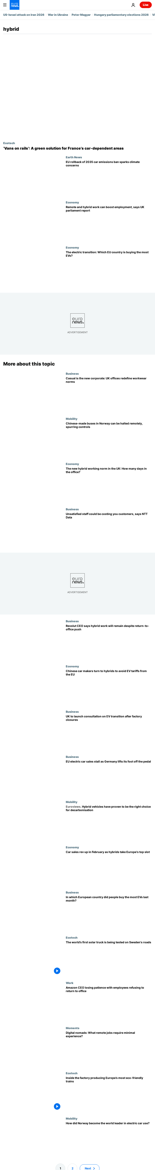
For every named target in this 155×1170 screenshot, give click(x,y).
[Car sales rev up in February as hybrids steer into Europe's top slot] (109, 868)
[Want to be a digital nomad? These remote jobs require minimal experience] (109, 1049)
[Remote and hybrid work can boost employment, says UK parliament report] (109, 223)
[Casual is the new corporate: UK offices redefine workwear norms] (109, 394)
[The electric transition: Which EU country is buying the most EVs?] (109, 268)
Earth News (74, 157)
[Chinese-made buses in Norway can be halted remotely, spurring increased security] (109, 439)
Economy (72, 202)
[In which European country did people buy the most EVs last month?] (109, 913)
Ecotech (9, 143)
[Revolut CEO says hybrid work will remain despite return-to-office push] (109, 642)
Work (69, 982)
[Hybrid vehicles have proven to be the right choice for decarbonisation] (109, 822)
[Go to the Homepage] (14, 5)
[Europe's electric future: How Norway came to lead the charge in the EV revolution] (109, 1139)
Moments (72, 1028)
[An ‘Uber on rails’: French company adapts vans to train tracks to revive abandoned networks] (77, 148)
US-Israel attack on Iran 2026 (23, 14)
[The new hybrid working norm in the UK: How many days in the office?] (109, 484)
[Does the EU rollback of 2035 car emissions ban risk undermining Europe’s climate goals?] (109, 178)
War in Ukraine (58, 14)
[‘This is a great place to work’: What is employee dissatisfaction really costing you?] (109, 530)
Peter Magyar (81, 14)
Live (146, 4)
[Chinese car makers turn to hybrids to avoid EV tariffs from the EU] (109, 687)
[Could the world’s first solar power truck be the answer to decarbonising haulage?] (109, 958)
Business (72, 373)
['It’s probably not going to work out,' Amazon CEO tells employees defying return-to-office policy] (109, 1003)
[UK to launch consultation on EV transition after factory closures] (109, 732)
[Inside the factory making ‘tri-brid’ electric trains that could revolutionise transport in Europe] (109, 1094)
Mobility (71, 418)
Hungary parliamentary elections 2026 (121, 14)
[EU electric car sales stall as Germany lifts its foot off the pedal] (109, 777)
